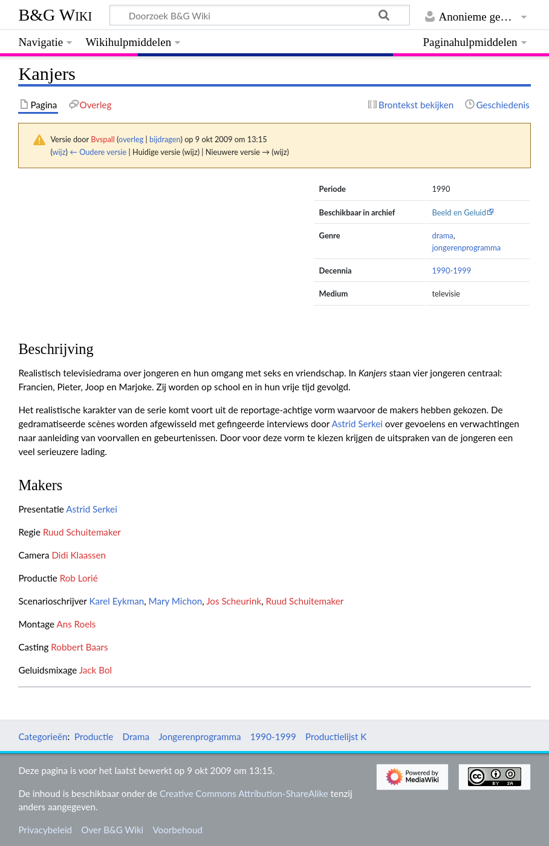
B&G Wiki (55, 14)
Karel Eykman (116, 600)
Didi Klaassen (78, 554)
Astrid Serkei (357, 423)
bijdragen (164, 139)
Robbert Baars (79, 646)
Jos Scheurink (233, 600)
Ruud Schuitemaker (82, 531)
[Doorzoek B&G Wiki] (259, 15)
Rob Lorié (79, 577)
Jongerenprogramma (199, 736)
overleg (131, 139)
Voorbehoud (177, 829)
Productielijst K (335, 736)
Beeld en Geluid (459, 212)
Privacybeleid (45, 829)
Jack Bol (95, 669)
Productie (93, 736)
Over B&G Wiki (112, 829)
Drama (136, 736)
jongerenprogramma (466, 247)
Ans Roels (76, 623)
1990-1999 (451, 270)
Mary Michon (176, 600)
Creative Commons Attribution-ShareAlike (244, 793)
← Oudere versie (98, 152)
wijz (59, 152)
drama (442, 235)
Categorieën (42, 736)
